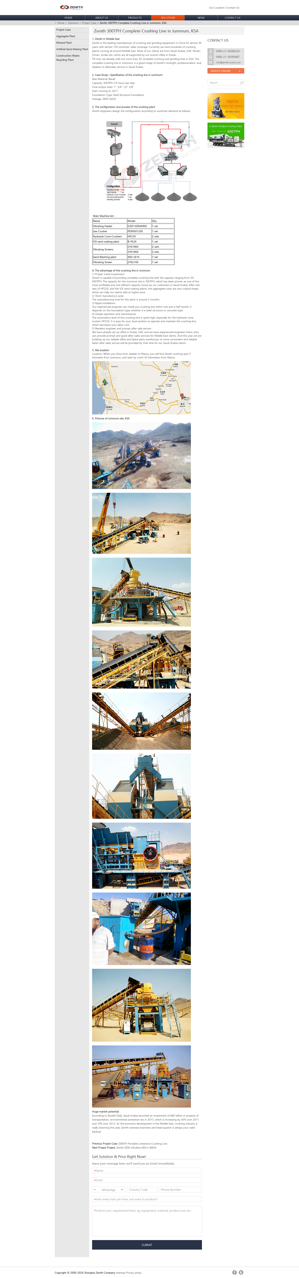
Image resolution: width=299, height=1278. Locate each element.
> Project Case (87, 23)
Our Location (216, 7)
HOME (68, 17)
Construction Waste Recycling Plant (67, 58)
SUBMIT (147, 1245)
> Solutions (72, 23)
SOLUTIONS (168, 17)
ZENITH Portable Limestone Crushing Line (142, 1143)
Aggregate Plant (65, 36)
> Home (59, 23)
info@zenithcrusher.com (228, 62)
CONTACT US (232, 17)
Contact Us (232, 7)
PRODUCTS (134, 17)
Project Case (63, 29)
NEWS (201, 17)
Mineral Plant (64, 42)
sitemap (120, 1272)
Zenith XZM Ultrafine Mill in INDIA (136, 1147)
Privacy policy (133, 1272)
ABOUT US (101, 17)
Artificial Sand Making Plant (72, 49)
